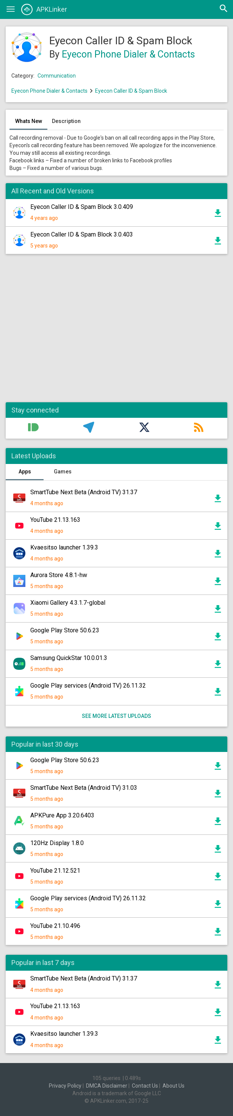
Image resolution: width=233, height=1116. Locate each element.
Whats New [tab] (28, 121)
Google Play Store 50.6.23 (64, 630)
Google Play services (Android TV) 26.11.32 (88, 685)
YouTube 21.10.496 (55, 925)
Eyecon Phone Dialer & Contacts (128, 54)
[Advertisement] (116, 332)
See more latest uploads (116, 716)
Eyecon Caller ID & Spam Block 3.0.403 (81, 234)
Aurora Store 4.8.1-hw (58, 575)
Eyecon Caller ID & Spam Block (131, 91)
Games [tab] (63, 472)
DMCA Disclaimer (106, 1086)
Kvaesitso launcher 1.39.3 (64, 547)
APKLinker (44, 9)
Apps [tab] (25, 472)
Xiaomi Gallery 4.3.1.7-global (67, 602)
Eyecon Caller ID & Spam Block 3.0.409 (81, 206)
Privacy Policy (65, 1086)
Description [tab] (66, 121)
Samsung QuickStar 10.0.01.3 (68, 658)
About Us (174, 1086)
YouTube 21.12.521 (55, 870)
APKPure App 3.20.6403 (62, 815)
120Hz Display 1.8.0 (57, 843)
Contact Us (145, 1086)
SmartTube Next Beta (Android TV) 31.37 (83, 492)
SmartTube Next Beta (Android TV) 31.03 (83, 787)
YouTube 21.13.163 (55, 519)
